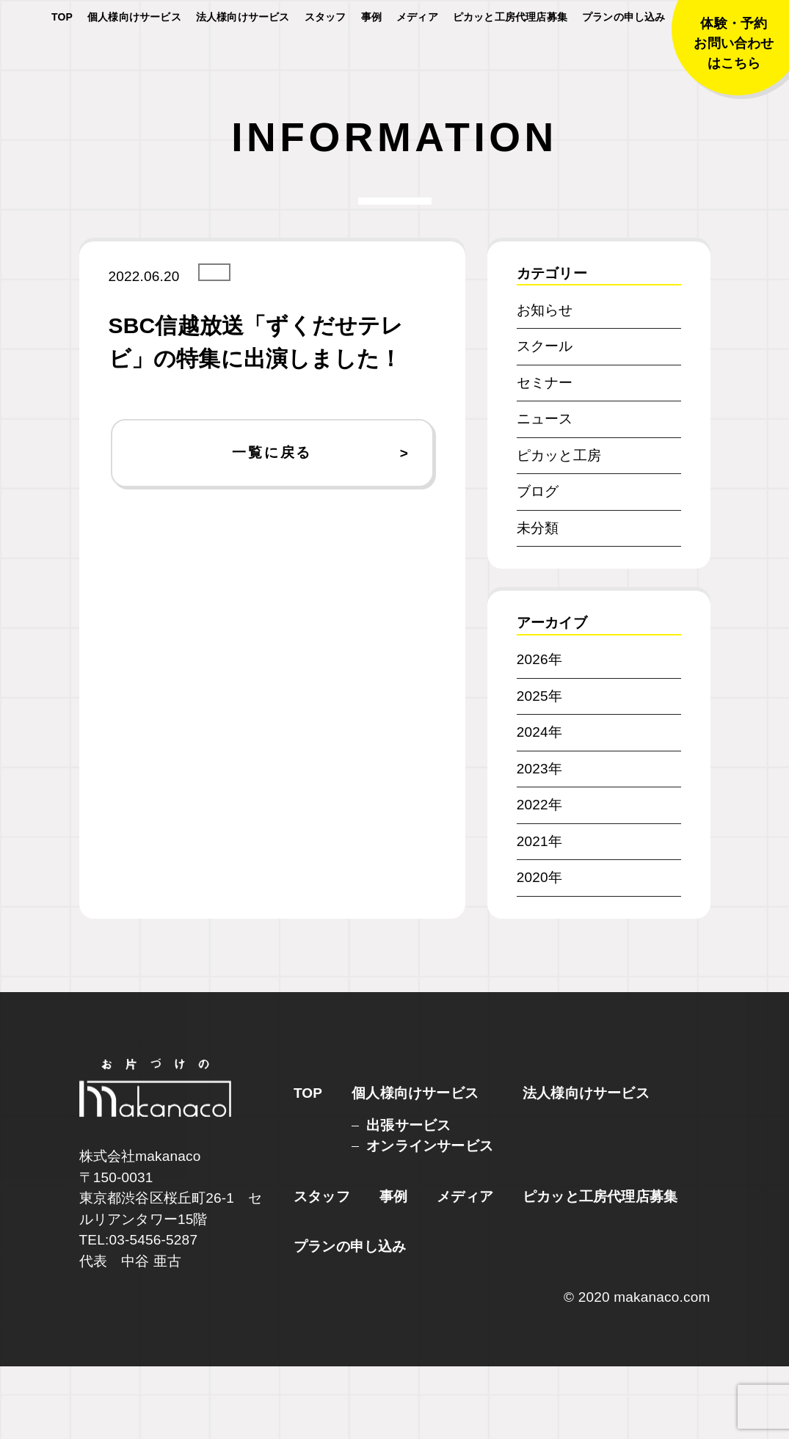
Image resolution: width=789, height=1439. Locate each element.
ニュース (545, 492)
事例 (371, 59)
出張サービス (408, 1198)
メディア (417, 59)
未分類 (538, 600)
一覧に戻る (272, 525)
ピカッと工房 (559, 528)
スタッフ (325, 59)
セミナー (545, 455)
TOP (62, 59)
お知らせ (545, 382)
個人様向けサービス (134, 59)
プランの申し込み (624, 59)
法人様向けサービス (243, 59)
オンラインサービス (429, 1218)
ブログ (538, 564)
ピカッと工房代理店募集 (510, 59)
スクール (545, 419)
